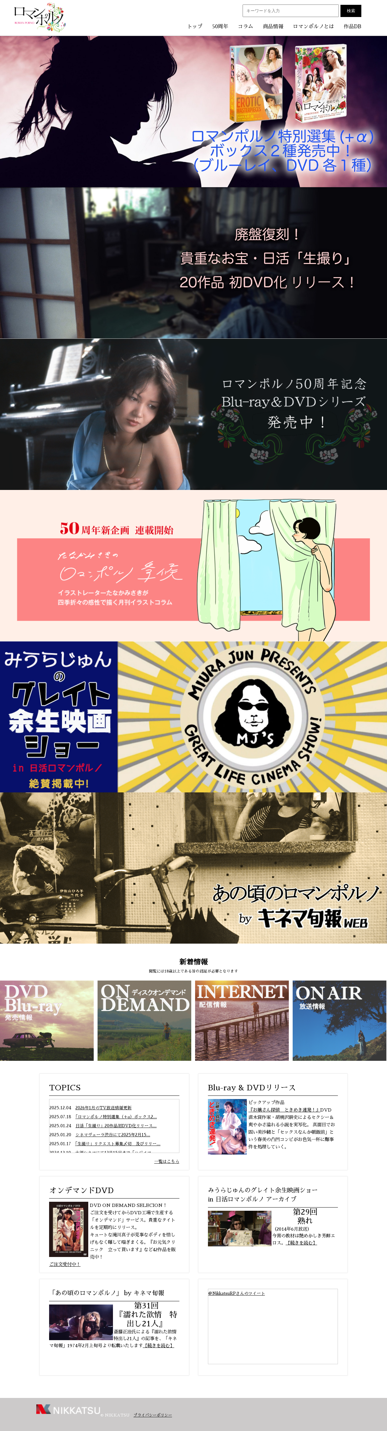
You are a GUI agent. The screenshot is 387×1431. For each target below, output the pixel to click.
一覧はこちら (166, 1161)
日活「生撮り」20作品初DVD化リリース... (116, 1126)
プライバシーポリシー (152, 1415)
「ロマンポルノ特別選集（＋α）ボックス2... (116, 1117)
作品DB (352, 26)
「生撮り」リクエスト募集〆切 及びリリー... (117, 1144)
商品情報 (273, 26)
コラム (245, 26)
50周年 (220, 26)
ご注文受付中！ (65, 1264)
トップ (194, 26)
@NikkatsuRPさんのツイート (236, 1293)
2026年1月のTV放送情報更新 (103, 1108)
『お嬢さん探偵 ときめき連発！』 (284, 1110)
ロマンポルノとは (313, 26)
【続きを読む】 (301, 1243)
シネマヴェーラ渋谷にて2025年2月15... (112, 1135)
